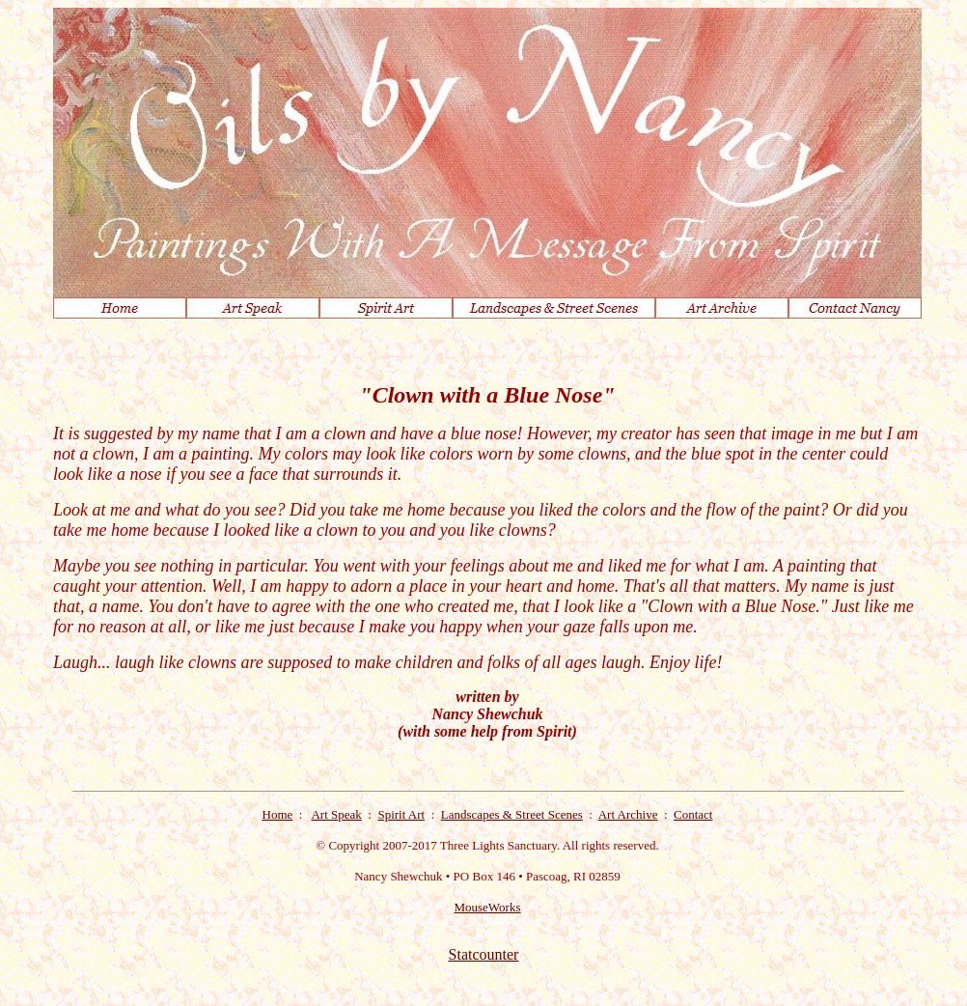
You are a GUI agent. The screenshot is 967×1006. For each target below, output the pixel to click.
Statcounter (484, 954)
